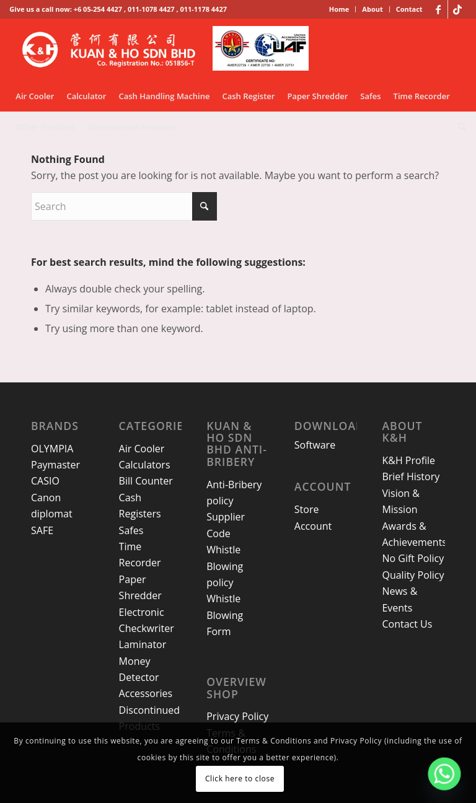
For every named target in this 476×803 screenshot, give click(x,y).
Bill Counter (146, 481)
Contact (409, 9)
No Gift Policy (413, 558)
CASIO (45, 481)
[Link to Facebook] (438, 9)
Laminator (143, 644)
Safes (131, 530)
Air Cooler (142, 448)
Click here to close (240, 778)
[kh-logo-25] (168, 50)
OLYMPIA (52, 448)
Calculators (144, 465)
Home (339, 9)
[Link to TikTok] (457, 9)
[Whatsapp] (444, 774)
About (372, 9)
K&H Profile (408, 460)
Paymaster (55, 465)
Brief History (410, 476)
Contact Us (407, 624)
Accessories (146, 693)
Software (314, 445)
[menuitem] (339, 9)
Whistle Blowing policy (224, 566)
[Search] (459, 127)
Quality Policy (413, 575)
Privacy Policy (237, 716)
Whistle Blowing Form (224, 615)
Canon (46, 497)
